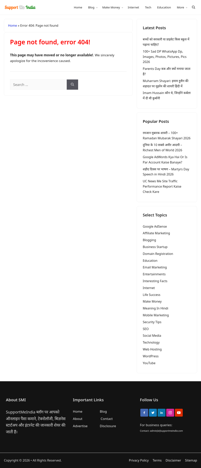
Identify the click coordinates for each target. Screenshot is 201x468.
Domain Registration (158, 254)
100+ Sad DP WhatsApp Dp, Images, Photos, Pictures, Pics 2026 (164, 56)
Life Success (151, 295)
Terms (157, 460)
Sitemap (191, 460)
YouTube (149, 363)
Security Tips (152, 322)
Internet (133, 7)
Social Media (152, 335)
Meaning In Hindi (155, 308)
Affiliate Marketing (156, 233)
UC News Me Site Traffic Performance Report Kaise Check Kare (162, 186)
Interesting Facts (155, 281)
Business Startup (155, 247)
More (180, 7)
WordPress (151, 356)
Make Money (111, 7)
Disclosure (108, 426)
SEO (146, 329)
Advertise (80, 426)
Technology (151, 342)
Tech (148, 7)
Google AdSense (155, 226)
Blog (91, 7)
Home (78, 7)
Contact (107, 418)
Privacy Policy (139, 460)
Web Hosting (152, 349)
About (77, 418)
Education (164, 7)
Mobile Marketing (156, 315)
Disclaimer (173, 460)
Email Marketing (155, 267)
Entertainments (154, 274)
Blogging (149, 240)
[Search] (193, 7)
